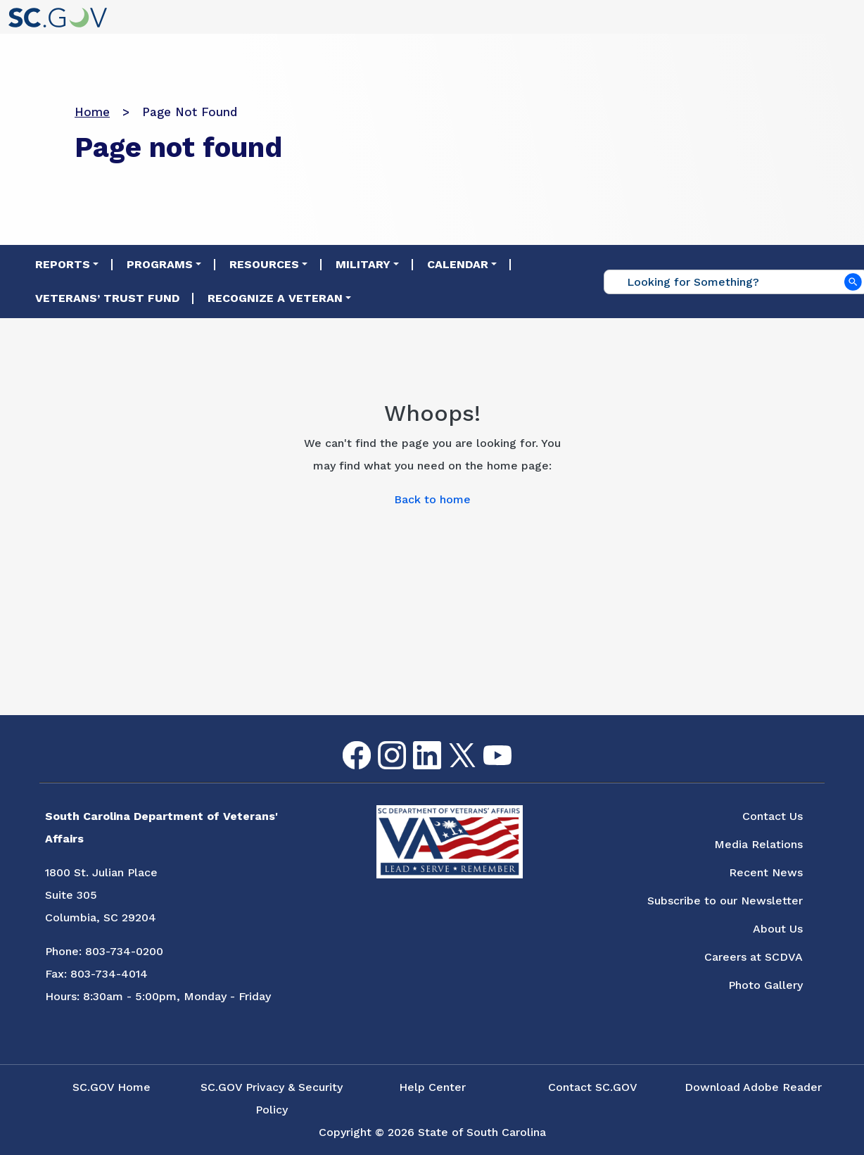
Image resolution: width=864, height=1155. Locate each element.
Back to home (432, 499)
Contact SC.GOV (592, 1087)
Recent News (766, 872)
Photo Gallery (765, 985)
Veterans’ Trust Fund (107, 298)
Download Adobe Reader (753, 1087)
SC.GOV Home (111, 1087)
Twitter (450, 743)
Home (92, 112)
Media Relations (758, 844)
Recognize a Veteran (275, 298)
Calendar (457, 264)
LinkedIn (415, 741)
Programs (160, 264)
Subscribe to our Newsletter (725, 900)
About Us (778, 928)
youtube (485, 745)
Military (363, 264)
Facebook (345, 741)
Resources (264, 264)
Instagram (380, 741)
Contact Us (772, 816)
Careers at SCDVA (753, 957)
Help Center (432, 1087)
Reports (62, 264)
